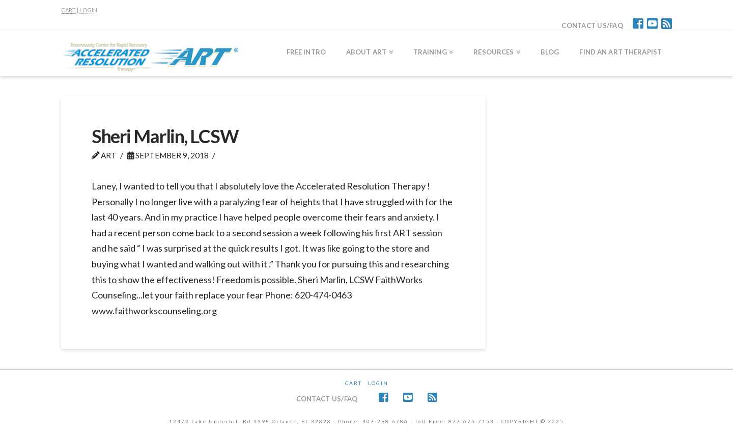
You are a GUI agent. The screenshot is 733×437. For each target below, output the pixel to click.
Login (378, 383)
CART (68, 10)
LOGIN (88, 10)
